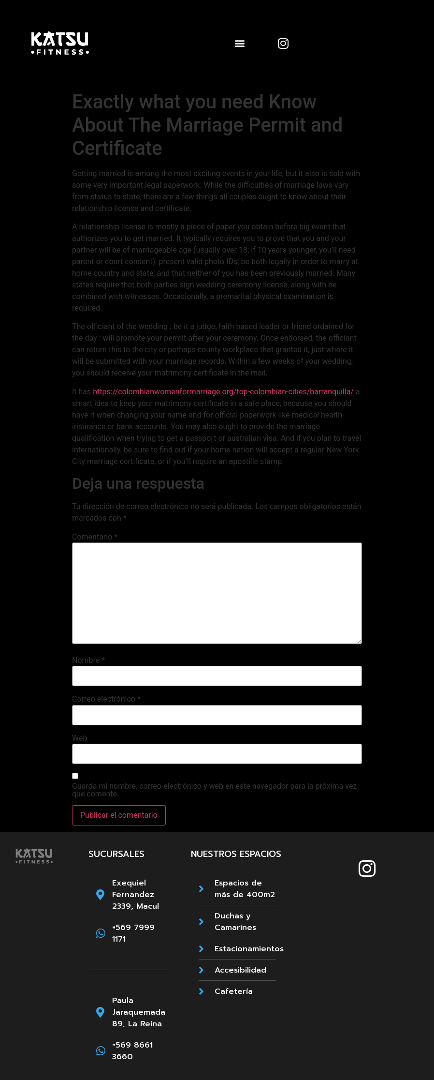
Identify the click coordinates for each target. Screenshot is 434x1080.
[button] (240, 43)
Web (79, 738)
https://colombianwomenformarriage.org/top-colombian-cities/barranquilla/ (223, 391)
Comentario (94, 537)
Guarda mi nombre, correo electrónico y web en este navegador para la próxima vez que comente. (214, 790)
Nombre (88, 660)
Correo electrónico (106, 699)
